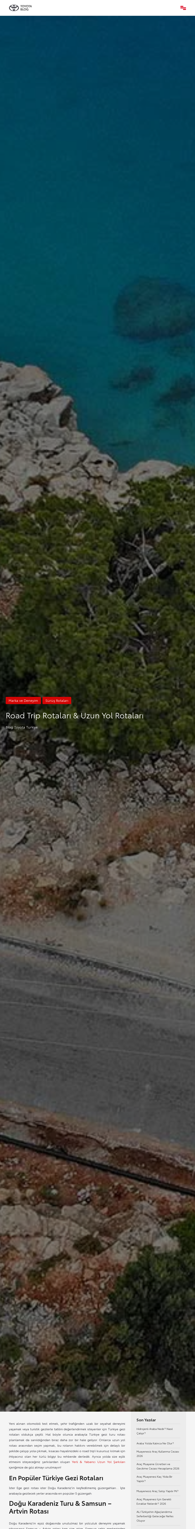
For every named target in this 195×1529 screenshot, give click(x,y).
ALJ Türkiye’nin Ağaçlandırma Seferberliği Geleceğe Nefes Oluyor (155, 1516)
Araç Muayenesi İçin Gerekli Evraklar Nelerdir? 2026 (154, 1501)
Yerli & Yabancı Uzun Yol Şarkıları (98, 1461)
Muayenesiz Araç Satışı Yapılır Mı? (157, 1491)
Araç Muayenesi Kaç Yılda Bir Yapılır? (154, 1479)
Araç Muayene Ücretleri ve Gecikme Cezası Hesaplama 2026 (158, 1466)
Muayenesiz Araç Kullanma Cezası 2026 (158, 1453)
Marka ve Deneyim (23, 700)
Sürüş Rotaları (56, 700)
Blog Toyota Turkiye (22, 726)
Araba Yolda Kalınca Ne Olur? (155, 1443)
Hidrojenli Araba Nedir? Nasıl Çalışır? (155, 1431)
